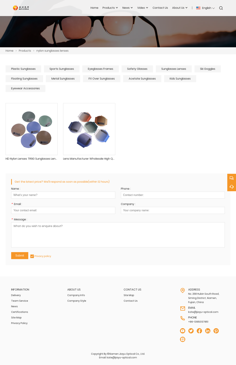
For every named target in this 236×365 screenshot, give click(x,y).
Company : (128, 204)
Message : (19, 219)
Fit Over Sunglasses (102, 79)
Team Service (19, 301)
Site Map (16, 317)
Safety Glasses (137, 69)
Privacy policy (43, 256)
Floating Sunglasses (24, 79)
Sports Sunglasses (62, 69)
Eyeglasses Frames (100, 69)
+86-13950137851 (198, 321)
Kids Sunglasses (180, 79)
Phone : (126, 189)
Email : (16, 204)
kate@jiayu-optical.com (203, 312)
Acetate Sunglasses (142, 79)
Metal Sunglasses (63, 79)
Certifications (19, 312)
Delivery (16, 295)
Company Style (76, 301)
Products (25, 51)
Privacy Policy (19, 323)
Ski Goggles (207, 69)
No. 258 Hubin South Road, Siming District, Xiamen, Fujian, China (203, 298)
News (14, 306)
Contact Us (131, 301)
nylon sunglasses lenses (52, 51)
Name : (15, 189)
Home (9, 51)
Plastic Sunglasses (23, 69)
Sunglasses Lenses (173, 69)
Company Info (76, 295)
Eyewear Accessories (25, 88)
